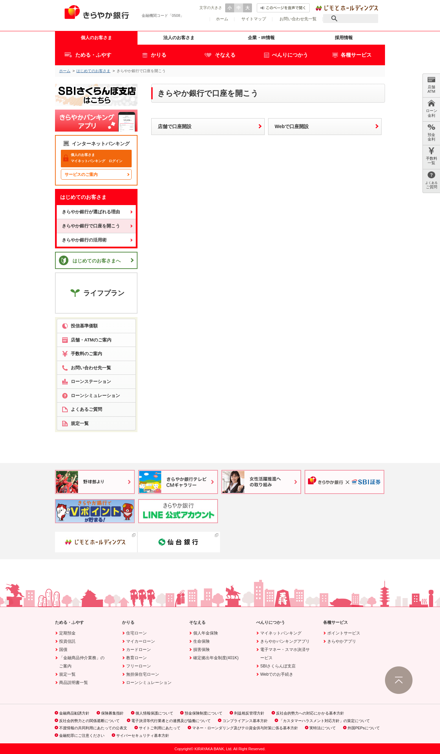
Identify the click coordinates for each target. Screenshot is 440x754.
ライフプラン (96, 292)
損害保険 (201, 649)
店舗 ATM (431, 84)
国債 (63, 649)
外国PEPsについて (364, 728)
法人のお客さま (179, 37)
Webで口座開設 (292, 126)
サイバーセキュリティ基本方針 (142, 735)
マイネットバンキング (280, 633)
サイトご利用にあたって (159, 728)
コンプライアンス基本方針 (245, 721)
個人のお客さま (96, 37)
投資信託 (67, 641)
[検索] (350, 18)
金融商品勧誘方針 (74, 713)
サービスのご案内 (81, 174)
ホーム (222, 18)
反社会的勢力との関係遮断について (89, 721)
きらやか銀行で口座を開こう (91, 225)
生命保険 (201, 641)
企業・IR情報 (261, 37)
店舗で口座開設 (174, 126)
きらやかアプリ (341, 641)
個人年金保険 (205, 633)
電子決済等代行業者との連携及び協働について (171, 721)
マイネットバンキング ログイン (92, 158)
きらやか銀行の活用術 (84, 240)
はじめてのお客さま (93, 71)
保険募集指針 (112, 713)
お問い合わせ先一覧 (298, 18)
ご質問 (431, 180)
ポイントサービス (343, 633)
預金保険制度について (203, 713)
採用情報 (344, 37)
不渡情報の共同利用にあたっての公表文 (93, 728)
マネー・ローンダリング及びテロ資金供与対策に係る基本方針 (245, 728)
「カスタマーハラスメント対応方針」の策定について (324, 721)
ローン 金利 (431, 108)
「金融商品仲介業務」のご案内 (81, 661)
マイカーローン (140, 641)
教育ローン (136, 657)
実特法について (322, 728)
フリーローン (138, 666)
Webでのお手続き (276, 674)
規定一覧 (67, 674)
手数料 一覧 (431, 156)
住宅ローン (136, 633)
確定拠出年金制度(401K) (216, 657)
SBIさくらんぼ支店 (278, 666)
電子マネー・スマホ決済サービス (285, 653)
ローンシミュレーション (149, 682)
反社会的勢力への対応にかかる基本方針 (310, 713)
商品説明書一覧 (73, 682)
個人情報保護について (154, 713)
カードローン (138, 649)
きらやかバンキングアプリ (285, 641)
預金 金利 (431, 132)
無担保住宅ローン (142, 674)
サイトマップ (253, 18)
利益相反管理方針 (249, 713)
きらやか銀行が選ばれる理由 (91, 211)
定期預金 (67, 633)
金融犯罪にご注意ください (81, 735)
